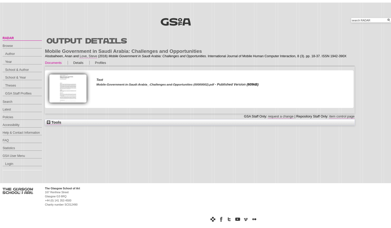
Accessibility (11, 125)
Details (78, 63)
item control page (342, 116)
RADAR (8, 38)
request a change (281, 116)
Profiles (100, 63)
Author (10, 54)
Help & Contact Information (21, 132)
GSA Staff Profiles (18, 93)
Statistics (9, 148)
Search (7, 102)
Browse (8, 46)
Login (9, 164)
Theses (10, 85)
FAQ (6, 140)
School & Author (17, 70)
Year (8, 62)
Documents (53, 63)
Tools (54, 122)
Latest (7, 109)
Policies (8, 117)
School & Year (15, 77)
